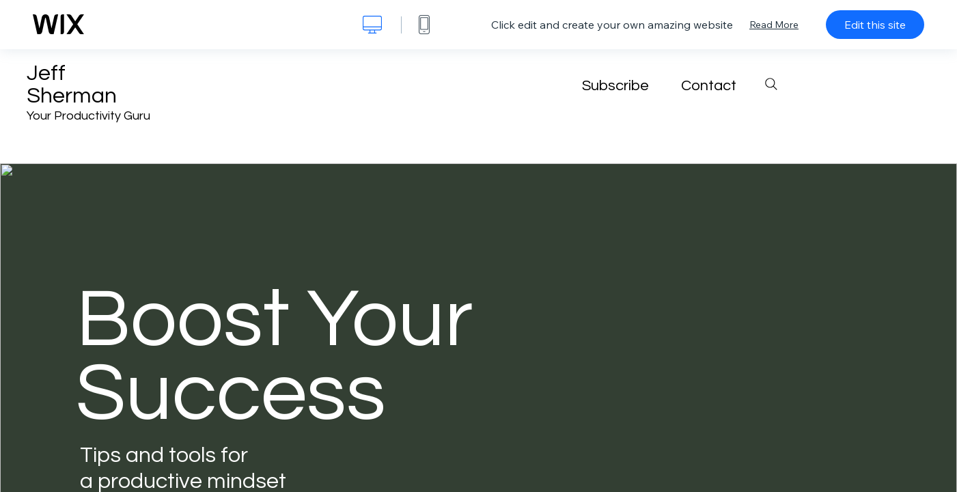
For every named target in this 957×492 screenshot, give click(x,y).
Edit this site (875, 24)
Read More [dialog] (774, 24)
